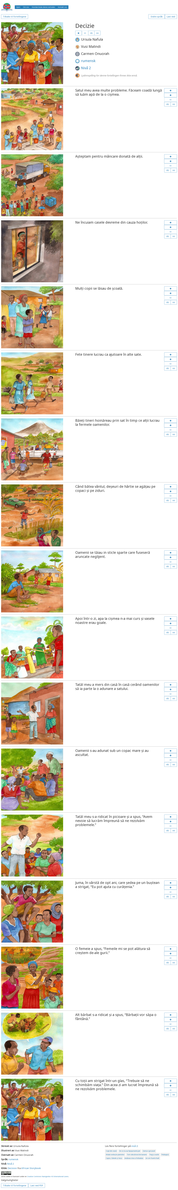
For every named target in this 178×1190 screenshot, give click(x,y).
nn (97, 33)
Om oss (26, 7)
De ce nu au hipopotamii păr (129, 1151)
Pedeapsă (165, 1154)
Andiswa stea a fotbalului (134, 1158)
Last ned (171, 16)
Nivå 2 (86, 68)
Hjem (18, 7)
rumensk (88, 60)
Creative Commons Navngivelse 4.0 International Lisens (47, 1176)
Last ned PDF (36, 1185)
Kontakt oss (62, 7)
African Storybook (31, 1168)
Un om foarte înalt (152, 1158)
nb (91, 33)
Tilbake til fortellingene (14, 16)
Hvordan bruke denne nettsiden (43, 7)
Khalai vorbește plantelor (115, 1154)
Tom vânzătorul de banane (137, 1154)
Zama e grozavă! (149, 1151)
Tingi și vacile (154, 1154)
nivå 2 (134, 1146)
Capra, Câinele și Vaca (114, 1158)
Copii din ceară (111, 1151)
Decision (12, 1168)
